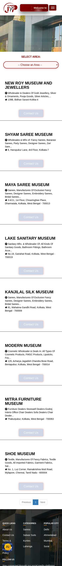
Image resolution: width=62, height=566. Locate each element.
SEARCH (31, 46)
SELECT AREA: (31, 56)
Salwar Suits (29, 535)
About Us (7, 529)
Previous (26, 502)
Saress (26, 529)
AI (7, 547)
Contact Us (31, 113)
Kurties (26, 540)
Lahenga (27, 546)
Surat (46, 546)
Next (42, 502)
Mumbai (48, 540)
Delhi (46, 529)
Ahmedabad (50, 535)
